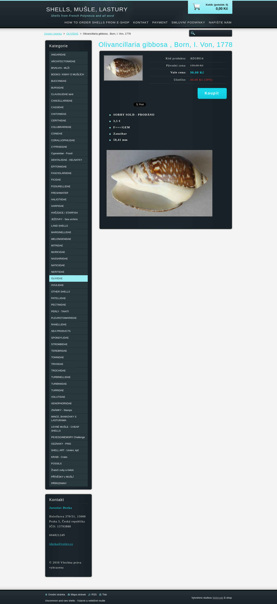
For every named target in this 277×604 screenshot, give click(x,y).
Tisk (104, 594)
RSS (94, 594)
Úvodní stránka (53, 33)
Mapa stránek (78, 594)
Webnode (218, 597)
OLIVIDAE (72, 33)
